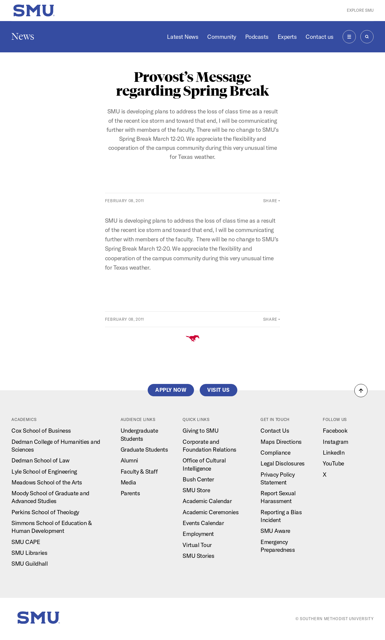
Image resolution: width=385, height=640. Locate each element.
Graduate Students (144, 449)
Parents (130, 493)
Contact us (319, 36)
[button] (361, 390)
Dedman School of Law (40, 460)
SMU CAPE (25, 542)
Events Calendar (203, 523)
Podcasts (257, 36)
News (22, 36)
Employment (198, 533)
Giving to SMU (200, 430)
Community (221, 36)
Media (128, 482)
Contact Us (274, 430)
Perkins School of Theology (45, 512)
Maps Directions (281, 441)
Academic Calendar (207, 501)
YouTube (333, 463)
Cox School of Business (41, 430)
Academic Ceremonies (211, 512)
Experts (287, 36)
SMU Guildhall (29, 563)
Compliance (275, 452)
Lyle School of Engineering (44, 471)
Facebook (335, 430)
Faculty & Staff (139, 471)
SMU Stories (198, 555)
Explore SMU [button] (360, 10)
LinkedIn (333, 452)
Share (270, 200)
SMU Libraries (29, 552)
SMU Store (196, 490)
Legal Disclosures (282, 463)
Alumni (129, 460)
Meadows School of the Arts (46, 482)
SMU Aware (275, 530)
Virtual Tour (197, 545)
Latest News (182, 36)
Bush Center (198, 479)
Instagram (335, 441)
